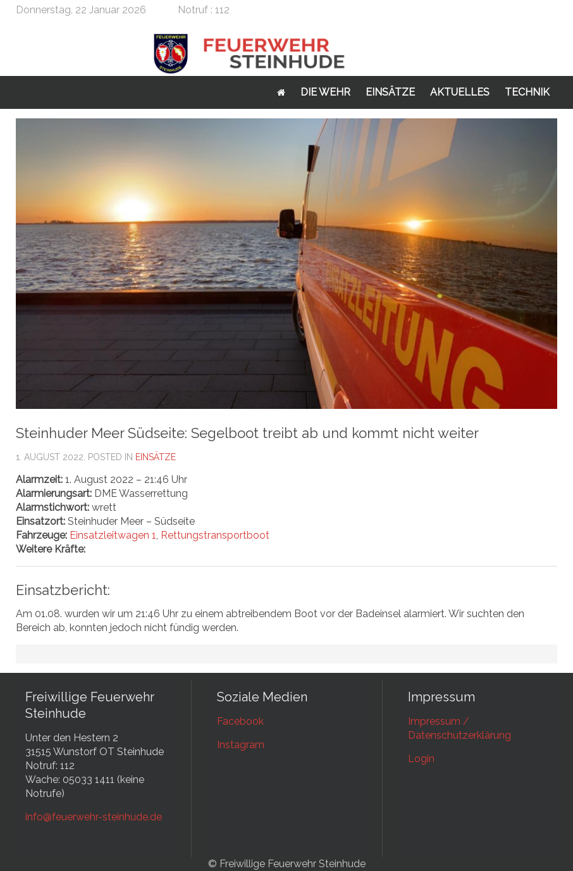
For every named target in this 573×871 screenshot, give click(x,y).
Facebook (240, 721)
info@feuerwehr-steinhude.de (93, 817)
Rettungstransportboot (215, 535)
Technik (527, 92)
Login (421, 759)
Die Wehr (325, 92)
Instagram (240, 745)
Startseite (281, 92)
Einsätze (390, 92)
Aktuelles (460, 92)
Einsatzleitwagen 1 (113, 535)
